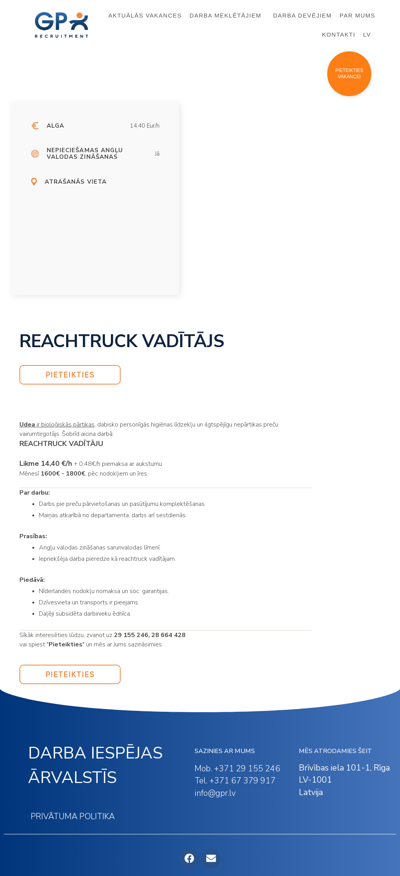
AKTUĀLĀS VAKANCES (145, 15)
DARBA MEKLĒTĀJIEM (227, 15)
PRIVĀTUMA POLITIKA (73, 816)
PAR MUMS (357, 15)
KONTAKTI (338, 34)
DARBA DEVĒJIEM (302, 15)
